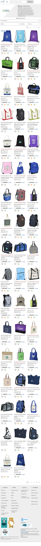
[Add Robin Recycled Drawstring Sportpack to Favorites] (15, 477)
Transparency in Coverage (14, 511)
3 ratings (22, 129)
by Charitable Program (25, 497)
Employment (3, 498)
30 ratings (10, 182)
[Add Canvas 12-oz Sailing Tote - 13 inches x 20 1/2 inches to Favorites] (28, 290)
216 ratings (37, 102)
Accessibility (3, 492)
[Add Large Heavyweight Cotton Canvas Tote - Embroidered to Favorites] (28, 131)
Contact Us (3, 495)
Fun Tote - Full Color (31, 204)
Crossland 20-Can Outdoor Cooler (33, 72)
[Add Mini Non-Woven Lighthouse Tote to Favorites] (28, 423)
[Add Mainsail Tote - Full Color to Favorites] (2, 477)
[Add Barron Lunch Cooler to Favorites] (28, 264)
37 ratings (23, 156)
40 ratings (23, 235)
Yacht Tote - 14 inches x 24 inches (33, 389)
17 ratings (10, 235)
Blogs (12, 495)
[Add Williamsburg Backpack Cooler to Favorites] (15, 210)
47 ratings (36, 394)
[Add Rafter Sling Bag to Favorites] (28, 450)
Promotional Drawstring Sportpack (5, 46)
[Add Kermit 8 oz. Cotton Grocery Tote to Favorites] (2, 396)
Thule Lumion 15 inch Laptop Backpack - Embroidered (19, 125)
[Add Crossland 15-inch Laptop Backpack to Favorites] (15, 423)
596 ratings (23, 76)
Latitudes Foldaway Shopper (19, 177)
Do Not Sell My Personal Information (5, 507)
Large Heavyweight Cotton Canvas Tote (6, 125)
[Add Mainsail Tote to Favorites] (2, 104)
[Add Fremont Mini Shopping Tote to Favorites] (15, 370)
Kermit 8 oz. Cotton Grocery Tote (7, 389)
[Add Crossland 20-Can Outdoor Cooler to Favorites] (28, 79)
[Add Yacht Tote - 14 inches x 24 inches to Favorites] (28, 396)
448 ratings (37, 51)
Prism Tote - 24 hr (17, 336)
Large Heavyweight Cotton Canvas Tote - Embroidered (32, 125)
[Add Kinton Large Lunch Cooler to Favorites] (2, 210)
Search (30, 1)
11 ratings (23, 315)
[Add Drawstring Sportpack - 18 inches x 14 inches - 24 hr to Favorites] (28, 158)
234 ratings (37, 156)
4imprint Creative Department (24, 491)
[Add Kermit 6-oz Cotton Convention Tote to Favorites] (28, 344)
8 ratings (9, 315)
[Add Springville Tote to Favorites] (2, 370)
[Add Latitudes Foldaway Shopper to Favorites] (15, 185)
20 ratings (23, 208)
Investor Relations (5, 501)
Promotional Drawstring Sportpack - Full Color (18, 151)
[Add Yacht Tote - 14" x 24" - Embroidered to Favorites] (15, 450)
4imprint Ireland (34, 498)
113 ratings (23, 261)
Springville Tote (4, 363)
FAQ (12, 498)
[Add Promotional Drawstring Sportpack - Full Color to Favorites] (15, 158)
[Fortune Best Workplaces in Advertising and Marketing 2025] (4, 523)
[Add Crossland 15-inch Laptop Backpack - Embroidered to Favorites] (28, 237)
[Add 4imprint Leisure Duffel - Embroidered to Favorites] (15, 264)
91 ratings (36, 315)
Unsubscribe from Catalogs (4, 514)
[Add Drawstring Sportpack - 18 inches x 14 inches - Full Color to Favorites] (2, 185)
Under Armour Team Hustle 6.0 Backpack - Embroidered (6, 284)
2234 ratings (10, 51)
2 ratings (9, 261)
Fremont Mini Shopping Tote (19, 363)
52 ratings (23, 102)
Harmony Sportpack (18, 283)
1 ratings (9, 156)
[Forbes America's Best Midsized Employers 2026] (5, 532)
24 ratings (23, 421)
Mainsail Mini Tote (4, 150)
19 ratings (36, 288)
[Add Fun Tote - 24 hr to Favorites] (28, 317)
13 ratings (23, 342)
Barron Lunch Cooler (31, 256)
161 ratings (37, 76)
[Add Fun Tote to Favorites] (15, 79)
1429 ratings (23, 51)
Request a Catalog (14, 505)
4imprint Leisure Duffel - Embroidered (18, 257)
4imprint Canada (34, 492)
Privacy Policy (4, 503)
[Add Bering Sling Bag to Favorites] (2, 450)
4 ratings (9, 102)
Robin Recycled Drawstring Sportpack (19, 470)
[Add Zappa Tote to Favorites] (2, 237)
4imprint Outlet (34, 501)
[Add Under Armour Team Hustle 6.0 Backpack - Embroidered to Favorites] (2, 290)
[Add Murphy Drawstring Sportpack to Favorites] (15, 317)
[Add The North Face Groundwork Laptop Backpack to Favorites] (15, 237)
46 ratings (23, 182)
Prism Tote (3, 72)
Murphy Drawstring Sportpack (19, 310)
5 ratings (22, 367)
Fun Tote (15, 72)
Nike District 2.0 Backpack (32, 177)
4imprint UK (33, 495)
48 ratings (36, 129)
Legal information (24, 532)
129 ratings (10, 208)
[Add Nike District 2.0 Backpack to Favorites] (28, 185)
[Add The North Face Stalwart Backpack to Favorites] (2, 317)
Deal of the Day (34, 504)
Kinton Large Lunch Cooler (6, 204)
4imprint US (33, 490)
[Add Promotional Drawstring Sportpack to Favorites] (2, 53)
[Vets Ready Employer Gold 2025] (11, 523)
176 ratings (10, 76)
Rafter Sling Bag (30, 444)
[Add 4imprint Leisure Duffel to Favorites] (2, 423)
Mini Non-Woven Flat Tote (6, 336)
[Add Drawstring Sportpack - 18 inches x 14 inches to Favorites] (15, 53)
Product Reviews (14, 503)
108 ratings (10, 129)
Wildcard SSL (23, 523)
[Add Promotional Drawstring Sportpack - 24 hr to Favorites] (28, 53)
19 (36, 27)
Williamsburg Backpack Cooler (19, 204)
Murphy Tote (16, 98)
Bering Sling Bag (4, 442)
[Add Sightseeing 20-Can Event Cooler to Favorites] (28, 104)
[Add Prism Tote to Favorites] (2, 79)
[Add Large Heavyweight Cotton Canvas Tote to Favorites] (2, 131)
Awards (12, 492)
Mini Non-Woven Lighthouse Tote (33, 416)
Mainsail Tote (3, 98)
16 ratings (23, 448)
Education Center (14, 490)
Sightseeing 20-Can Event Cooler (33, 98)
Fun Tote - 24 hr (30, 310)
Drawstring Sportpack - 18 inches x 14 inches (20, 46)
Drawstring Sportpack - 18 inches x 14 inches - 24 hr (33, 151)
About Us (3, 490)
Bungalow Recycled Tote (31, 363)
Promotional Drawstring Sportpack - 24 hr (31, 46)
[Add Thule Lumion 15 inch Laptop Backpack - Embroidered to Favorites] (15, 131)
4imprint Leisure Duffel (5, 416)
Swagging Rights (14, 508)
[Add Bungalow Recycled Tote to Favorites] (28, 370)
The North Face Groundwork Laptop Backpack (19, 230)
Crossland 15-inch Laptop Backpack (19, 417)
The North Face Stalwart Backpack (5, 311)
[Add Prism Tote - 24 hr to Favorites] (15, 344)
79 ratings (23, 288)
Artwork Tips (23, 494)
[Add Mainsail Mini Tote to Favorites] (2, 158)
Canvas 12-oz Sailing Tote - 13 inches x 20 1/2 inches (33, 284)
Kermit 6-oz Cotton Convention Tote (33, 337)
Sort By (22, 24)
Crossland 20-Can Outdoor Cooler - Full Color (7, 257)
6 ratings (9, 288)
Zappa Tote (3, 229)
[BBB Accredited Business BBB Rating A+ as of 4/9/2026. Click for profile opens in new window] (26, 525)
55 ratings (10, 421)
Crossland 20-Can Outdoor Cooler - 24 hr (20, 390)
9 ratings (36, 182)
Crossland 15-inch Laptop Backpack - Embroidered (32, 230)
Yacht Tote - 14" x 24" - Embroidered (18, 443)
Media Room (13, 500)
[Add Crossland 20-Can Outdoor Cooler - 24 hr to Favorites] (15, 396)
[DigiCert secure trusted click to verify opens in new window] (25, 520)
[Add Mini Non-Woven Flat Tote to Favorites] (2, 344)
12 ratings (23, 474)
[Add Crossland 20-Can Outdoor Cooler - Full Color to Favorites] (2, 264)
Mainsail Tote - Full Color (5, 469)
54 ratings (36, 235)
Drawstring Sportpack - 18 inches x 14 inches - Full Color (7, 178)
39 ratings (36, 208)
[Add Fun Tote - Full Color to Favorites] (28, 210)
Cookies (3, 511)
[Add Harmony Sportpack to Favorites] (15, 290)
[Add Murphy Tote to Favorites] (15, 104)
